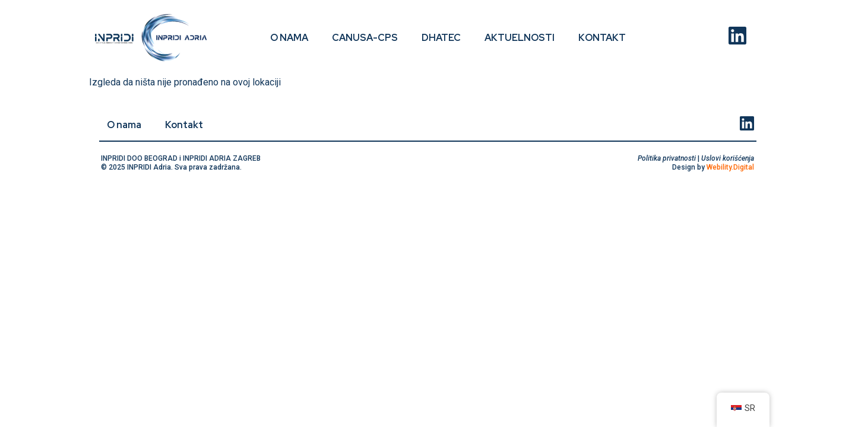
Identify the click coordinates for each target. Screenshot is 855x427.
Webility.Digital (730, 167)
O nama (289, 37)
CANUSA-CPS (365, 37)
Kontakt (602, 37)
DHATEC (441, 37)
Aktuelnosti (519, 37)
